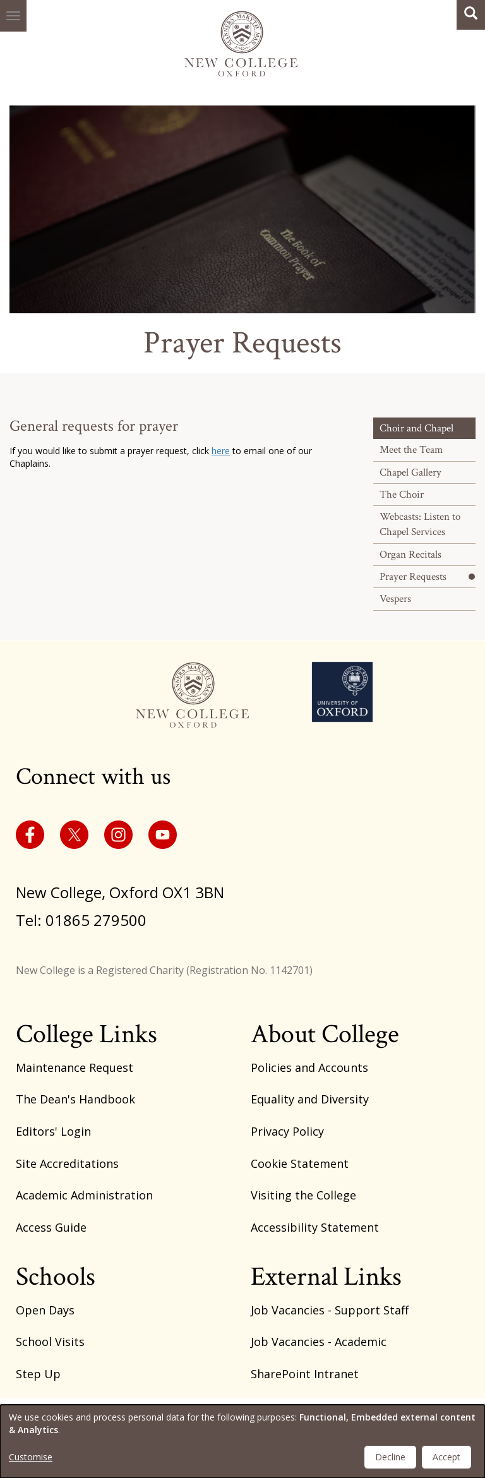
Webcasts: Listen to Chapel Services (420, 524)
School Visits (50, 1341)
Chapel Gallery (410, 472)
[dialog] (242, 1441)
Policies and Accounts (309, 1067)
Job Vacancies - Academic (318, 1341)
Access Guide (51, 1227)
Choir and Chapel (416, 428)
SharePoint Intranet (305, 1373)
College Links (86, 1034)
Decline (390, 1457)
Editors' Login (53, 1131)
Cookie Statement (300, 1163)
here (221, 451)
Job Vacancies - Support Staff (330, 1310)
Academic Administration (84, 1195)
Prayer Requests (413, 577)
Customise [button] (30, 1457)
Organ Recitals (410, 555)
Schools (55, 1276)
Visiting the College (303, 1195)
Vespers (395, 599)
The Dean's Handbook (75, 1099)
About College (325, 1034)
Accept (446, 1457)
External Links (326, 1276)
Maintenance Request (74, 1067)
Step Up (38, 1373)
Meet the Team (411, 450)
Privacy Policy (287, 1131)
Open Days (45, 1310)
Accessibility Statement (315, 1227)
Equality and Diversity (310, 1099)
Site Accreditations (67, 1163)
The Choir (402, 495)
